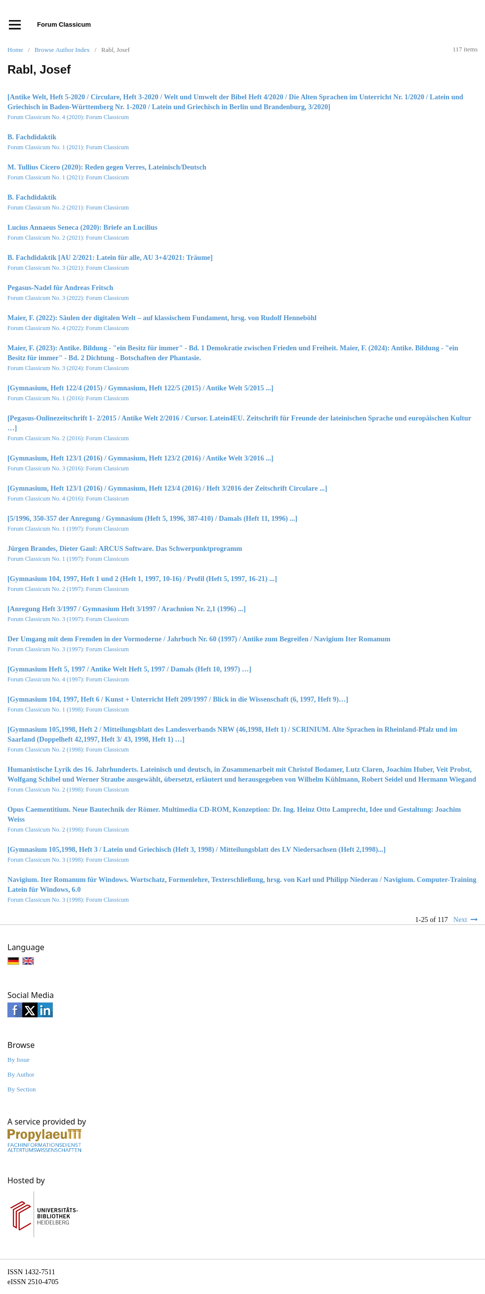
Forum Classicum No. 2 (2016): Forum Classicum (68, 438)
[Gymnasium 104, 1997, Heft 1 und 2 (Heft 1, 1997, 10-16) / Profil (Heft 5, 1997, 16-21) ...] (142, 579)
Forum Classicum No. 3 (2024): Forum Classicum (68, 368)
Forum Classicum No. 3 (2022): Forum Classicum (68, 297)
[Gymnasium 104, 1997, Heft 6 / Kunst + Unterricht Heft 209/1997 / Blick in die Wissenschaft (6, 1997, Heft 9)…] (177, 699)
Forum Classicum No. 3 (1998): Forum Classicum (68, 859)
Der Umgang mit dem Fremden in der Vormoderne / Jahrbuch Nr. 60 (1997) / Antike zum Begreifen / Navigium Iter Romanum (199, 639)
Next (460, 919)
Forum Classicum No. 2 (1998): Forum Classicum (68, 749)
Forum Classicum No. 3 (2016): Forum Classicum (68, 468)
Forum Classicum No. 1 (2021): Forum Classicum (68, 147)
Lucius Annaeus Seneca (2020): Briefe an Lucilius (82, 227)
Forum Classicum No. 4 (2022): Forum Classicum (68, 328)
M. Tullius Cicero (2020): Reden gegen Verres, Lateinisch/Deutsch (106, 167)
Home (15, 49)
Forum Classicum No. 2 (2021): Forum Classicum (68, 207)
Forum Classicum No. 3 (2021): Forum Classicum (68, 267)
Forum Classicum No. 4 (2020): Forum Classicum (68, 117)
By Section (21, 1089)
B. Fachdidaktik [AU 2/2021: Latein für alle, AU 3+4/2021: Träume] (110, 257)
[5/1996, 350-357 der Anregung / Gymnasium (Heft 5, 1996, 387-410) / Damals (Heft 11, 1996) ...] (152, 518)
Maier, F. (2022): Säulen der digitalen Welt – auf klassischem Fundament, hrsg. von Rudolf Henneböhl (162, 318)
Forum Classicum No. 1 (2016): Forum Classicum (68, 398)
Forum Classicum (64, 24)
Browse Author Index (62, 49)
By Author (21, 1074)
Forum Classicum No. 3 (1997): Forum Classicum (68, 619)
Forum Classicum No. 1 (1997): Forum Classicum (68, 528)
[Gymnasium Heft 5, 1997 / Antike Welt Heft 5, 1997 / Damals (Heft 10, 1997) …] (129, 669)
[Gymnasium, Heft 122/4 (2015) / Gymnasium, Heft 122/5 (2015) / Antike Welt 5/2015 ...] (140, 388)
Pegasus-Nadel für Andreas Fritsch (60, 288)
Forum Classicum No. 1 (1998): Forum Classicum (68, 709)
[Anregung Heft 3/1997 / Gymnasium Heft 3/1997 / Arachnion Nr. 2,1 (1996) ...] (126, 609)
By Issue (18, 1059)
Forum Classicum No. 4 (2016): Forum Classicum (68, 498)
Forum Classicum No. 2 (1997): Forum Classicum (68, 588)
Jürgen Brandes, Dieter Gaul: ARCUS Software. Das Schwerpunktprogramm (124, 548)
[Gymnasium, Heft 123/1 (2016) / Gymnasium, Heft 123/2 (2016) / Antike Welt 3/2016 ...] (140, 458)
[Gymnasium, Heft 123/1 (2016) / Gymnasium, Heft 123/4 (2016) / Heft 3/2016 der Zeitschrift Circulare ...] (167, 488)
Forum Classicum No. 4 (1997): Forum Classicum (68, 679)
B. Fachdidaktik (31, 137)
